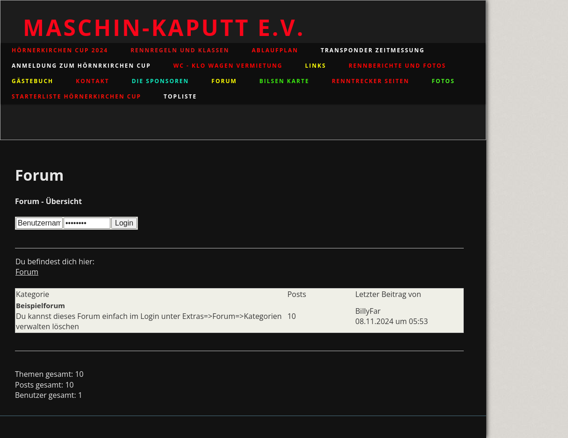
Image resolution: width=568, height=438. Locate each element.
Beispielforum (40, 305)
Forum (26, 272)
